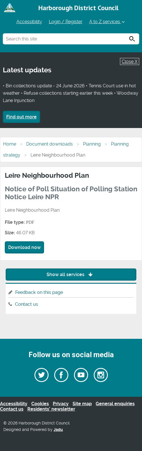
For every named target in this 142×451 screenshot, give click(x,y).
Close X (129, 61)
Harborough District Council (78, 7)
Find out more (21, 117)
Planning (92, 144)
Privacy (61, 403)
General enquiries (115, 403)
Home (9, 144)
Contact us (26, 304)
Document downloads (49, 144)
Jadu (58, 429)
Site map (82, 403)
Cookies (40, 403)
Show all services (71, 274)
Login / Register (65, 21)
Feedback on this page (39, 292)
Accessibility (29, 21)
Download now (24, 247)
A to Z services (107, 21)
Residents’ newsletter (51, 409)
